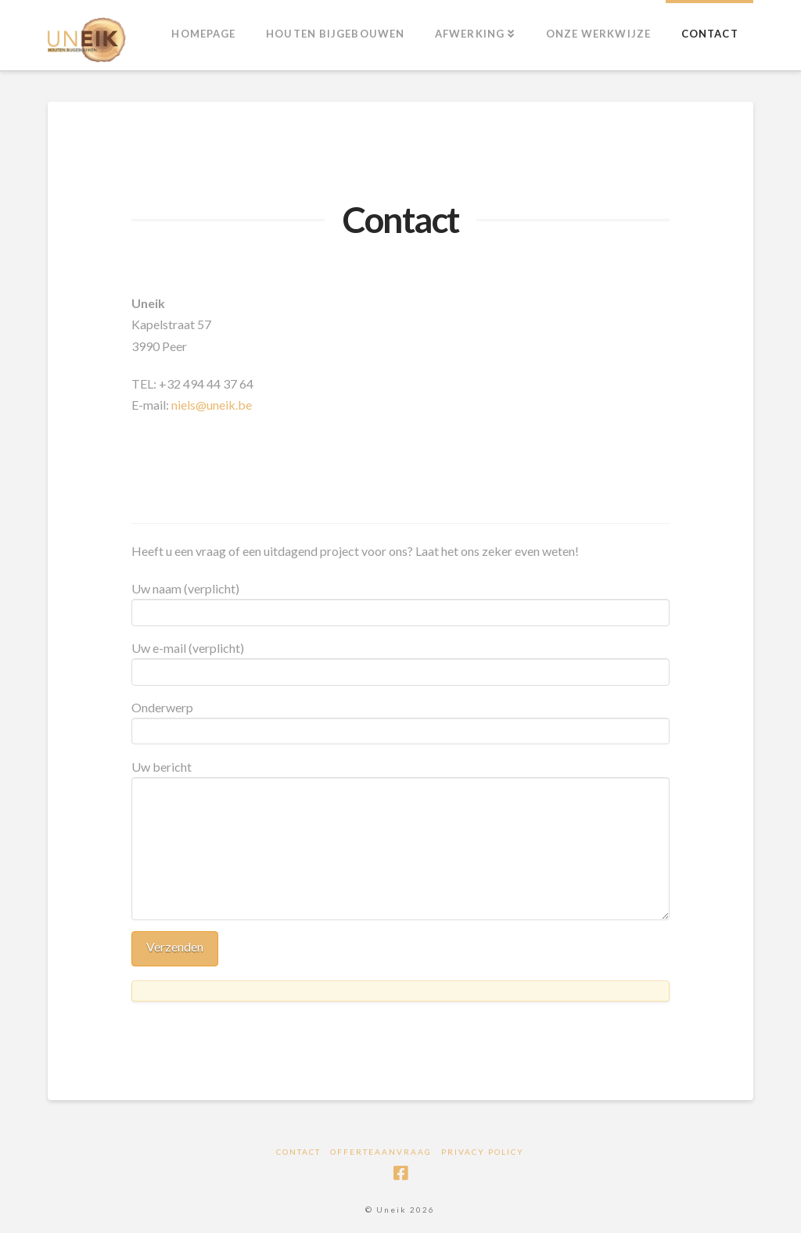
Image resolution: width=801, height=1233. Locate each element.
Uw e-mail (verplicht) (400, 660)
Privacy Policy (482, 1151)
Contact (298, 1151)
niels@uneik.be (211, 404)
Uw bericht (400, 777)
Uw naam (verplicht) (400, 601)
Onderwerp (400, 720)
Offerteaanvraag (381, 1151)
